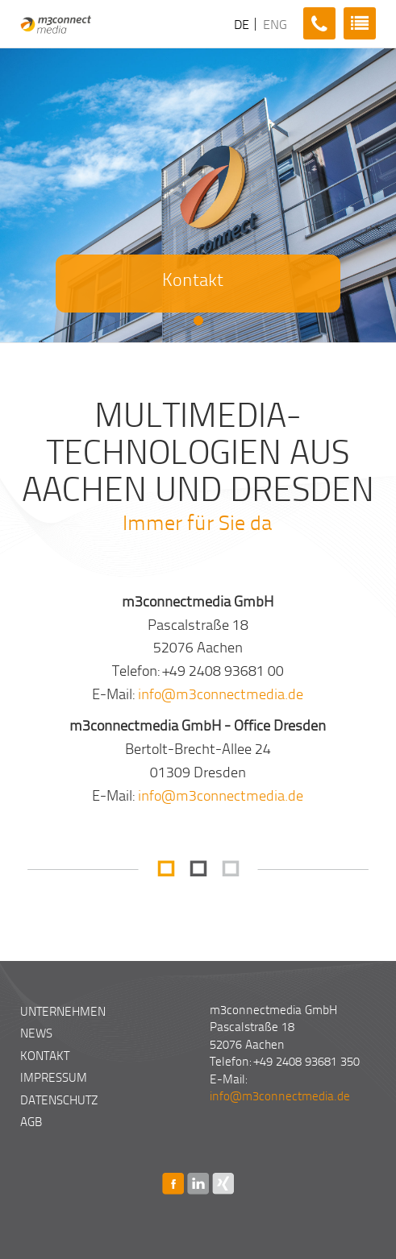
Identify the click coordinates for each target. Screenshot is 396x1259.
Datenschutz (59, 1099)
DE (240, 24)
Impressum (53, 1077)
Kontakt (44, 1055)
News (36, 1033)
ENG (273, 24)
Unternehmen (63, 1011)
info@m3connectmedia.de (220, 693)
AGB (31, 1121)
